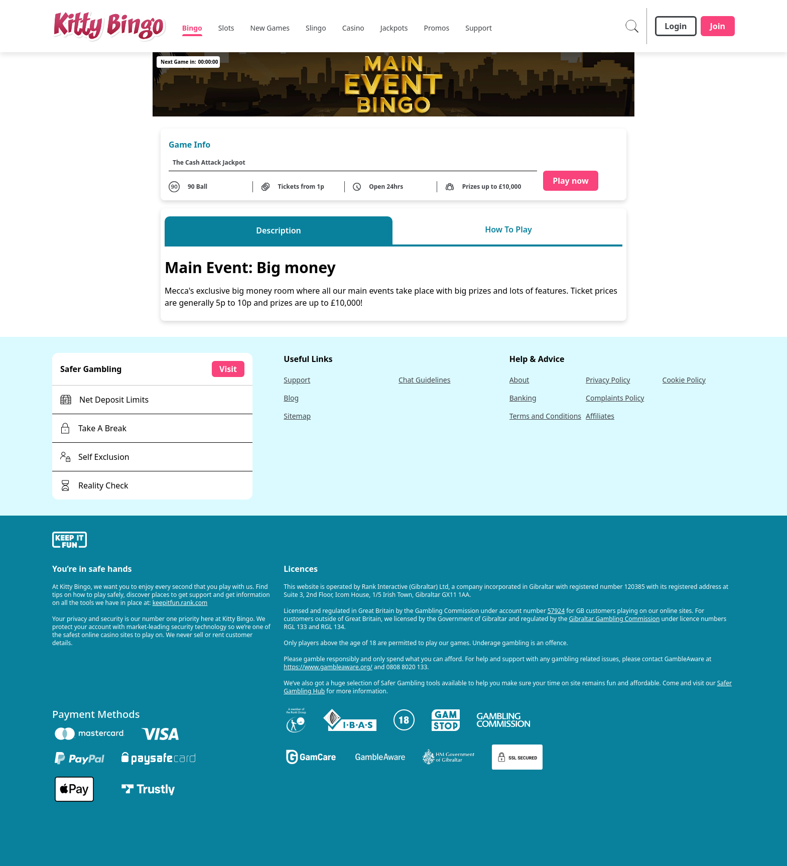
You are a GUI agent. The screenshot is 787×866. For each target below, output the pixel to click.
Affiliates (600, 416)
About (519, 380)
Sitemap (297, 416)
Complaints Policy (615, 398)
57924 (556, 610)
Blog (291, 398)
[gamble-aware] (162, 541)
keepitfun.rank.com (180, 602)
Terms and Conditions (545, 416)
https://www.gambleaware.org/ (328, 667)
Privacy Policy (608, 380)
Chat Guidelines (425, 380)
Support (297, 380)
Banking (523, 398)
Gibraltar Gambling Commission (614, 618)
